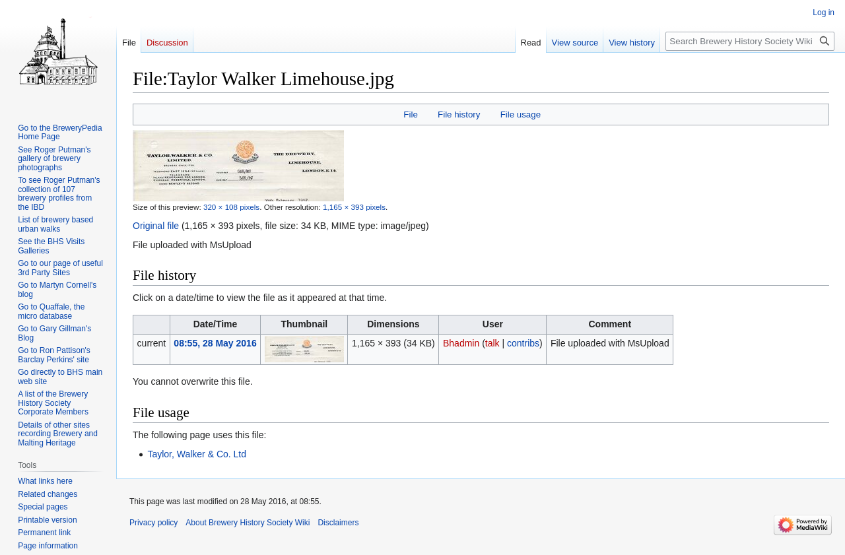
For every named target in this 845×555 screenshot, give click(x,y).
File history (459, 114)
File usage (520, 114)
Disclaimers (338, 522)
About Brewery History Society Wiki (248, 522)
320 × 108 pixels (231, 207)
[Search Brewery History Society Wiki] (749, 41)
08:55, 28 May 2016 (215, 343)
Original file (156, 225)
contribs (523, 343)
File (410, 114)
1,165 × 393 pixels (354, 207)
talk (492, 343)
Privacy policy (153, 522)
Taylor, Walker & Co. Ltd (196, 454)
